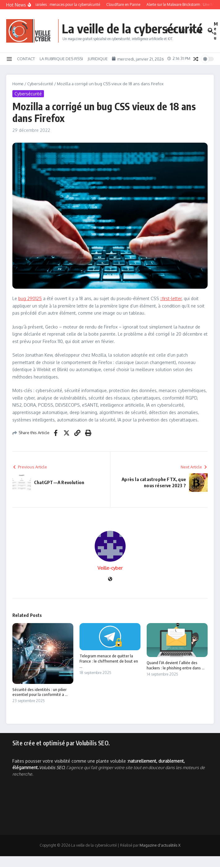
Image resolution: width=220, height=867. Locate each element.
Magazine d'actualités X (160, 845)
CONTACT (26, 58)
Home (18, 83)
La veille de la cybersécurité (132, 28)
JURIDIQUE (98, 58)
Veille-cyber (110, 568)
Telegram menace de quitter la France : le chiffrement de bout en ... (109, 661)
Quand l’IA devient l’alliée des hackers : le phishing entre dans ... (176, 665)
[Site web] (110, 579)
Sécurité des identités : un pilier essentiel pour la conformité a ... (40, 692)
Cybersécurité (40, 83)
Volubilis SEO (51, 767)
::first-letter (171, 298)
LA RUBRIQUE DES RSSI (61, 58)
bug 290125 (30, 298)
